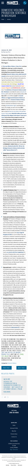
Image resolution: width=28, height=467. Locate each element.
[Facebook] (8, 417)
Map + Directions (14, 449)
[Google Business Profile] (16, 417)
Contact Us (14, 436)
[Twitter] (19, 417)
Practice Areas (14, 434)
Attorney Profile (14, 428)
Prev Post (6, 368)
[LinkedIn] (12, 417)
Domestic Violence (12, 363)
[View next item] (8, 397)
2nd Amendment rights (11, 105)
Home (14, 425)
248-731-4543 (14, 412)
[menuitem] (7, 465)
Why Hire (14, 431)
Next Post (21, 368)
